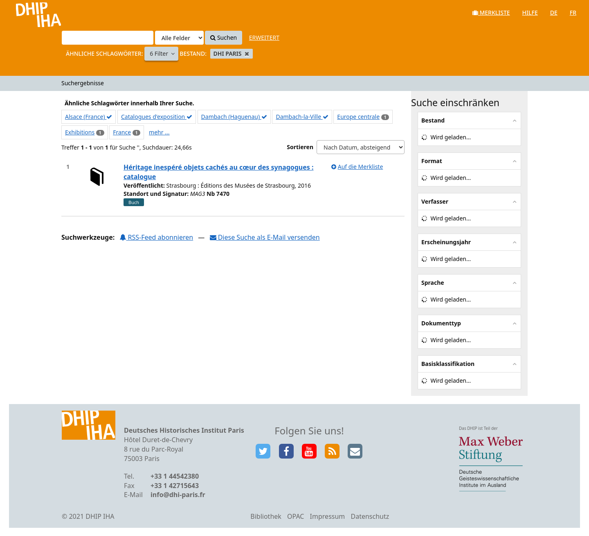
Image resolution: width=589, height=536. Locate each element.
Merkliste (491, 12)
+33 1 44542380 (175, 476)
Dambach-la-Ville (302, 116)
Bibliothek (265, 516)
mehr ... (159, 132)
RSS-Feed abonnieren (156, 237)
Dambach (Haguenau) (234, 116)
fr (573, 12)
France (122, 132)
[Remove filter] (247, 53)
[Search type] (179, 38)
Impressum (327, 516)
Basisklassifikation (447, 364)
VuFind (28, 12)
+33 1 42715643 (175, 485)
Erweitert (264, 37)
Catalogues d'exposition (156, 116)
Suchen (223, 37)
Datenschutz (370, 516)
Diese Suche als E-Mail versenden (265, 237)
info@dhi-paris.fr (178, 494)
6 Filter (160, 53)
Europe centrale (358, 116)
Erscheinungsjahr (446, 242)
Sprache (432, 282)
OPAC (295, 516)
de (554, 12)
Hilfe (530, 12)
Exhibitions (79, 132)
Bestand (433, 120)
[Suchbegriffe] (107, 38)
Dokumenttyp (441, 323)
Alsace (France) (88, 116)
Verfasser (434, 201)
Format (431, 161)
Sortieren (300, 147)
